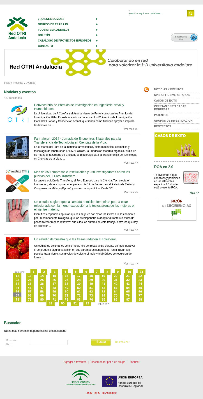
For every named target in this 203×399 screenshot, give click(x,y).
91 (75, 303)
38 (66, 283)
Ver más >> (131, 129)
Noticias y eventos (24, 82)
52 (103, 288)
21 (128, 276)
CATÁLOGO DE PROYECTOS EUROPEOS (65, 40)
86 (116, 299)
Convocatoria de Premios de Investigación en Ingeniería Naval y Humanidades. (79, 107)
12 (17, 276)
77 (140, 295)
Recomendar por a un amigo (108, 362)
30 (103, 280)
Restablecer (122, 342)
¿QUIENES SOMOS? (51, 19)
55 (140, 288)
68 (30, 295)
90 (63, 303)
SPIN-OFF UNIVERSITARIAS (172, 95)
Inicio (7, 82)
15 (54, 276)
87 (128, 299)
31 (116, 280)
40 (91, 283)
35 (30, 283)
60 (66, 291)
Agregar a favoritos (75, 362)
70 (54, 295)
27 (66, 280)
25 (42, 280)
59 (54, 291)
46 (30, 288)
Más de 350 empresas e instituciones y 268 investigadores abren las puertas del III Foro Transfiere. (82, 174)
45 (17, 288)
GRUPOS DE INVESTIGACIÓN (173, 120)
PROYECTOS (162, 126)
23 (17, 280)
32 (128, 280)
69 (42, 295)
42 (116, 283)
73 (91, 295)
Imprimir (134, 362)
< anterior (19, 272)
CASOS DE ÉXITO (165, 100)
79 (30, 299)
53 (116, 288)
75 (116, 295)
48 (54, 288)
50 (79, 288)
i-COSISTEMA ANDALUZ (53, 29)
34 (17, 283)
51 (91, 288)
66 (140, 291)
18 (91, 276)
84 (91, 299)
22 (140, 276)
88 (140, 299)
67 (17, 295)
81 (54, 299)
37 (54, 283)
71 (66, 295)
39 (79, 283)
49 (66, 288)
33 (140, 280)
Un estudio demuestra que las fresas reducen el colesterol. (75, 239)
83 (79, 299)
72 (79, 295)
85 (103, 299)
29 (91, 280)
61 (79, 291)
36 (42, 283)
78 (17, 299)
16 (66, 276)
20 (116, 276)
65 (128, 291)
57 (30, 291)
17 (79, 276)
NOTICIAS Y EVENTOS (168, 89)
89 (50, 303)
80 (42, 299)
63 (103, 291)
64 (116, 291)
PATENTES (161, 115)
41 (103, 283)
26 (54, 280)
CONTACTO (45, 46)
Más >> (194, 192)
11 (141, 272)
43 (128, 283)
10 (129, 272)
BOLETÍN (44, 35)
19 (103, 276)
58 (42, 291)
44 (140, 283)
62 (91, 291)
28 (79, 280)
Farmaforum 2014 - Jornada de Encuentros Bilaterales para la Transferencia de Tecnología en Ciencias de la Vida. (77, 140)
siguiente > (103, 303)
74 (103, 295)
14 (42, 276)
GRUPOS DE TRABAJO (53, 24)
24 (30, 280)
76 (128, 295)
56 (17, 291)
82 (66, 299)
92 (87, 303)
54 (128, 288)
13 (30, 276)
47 (42, 288)
